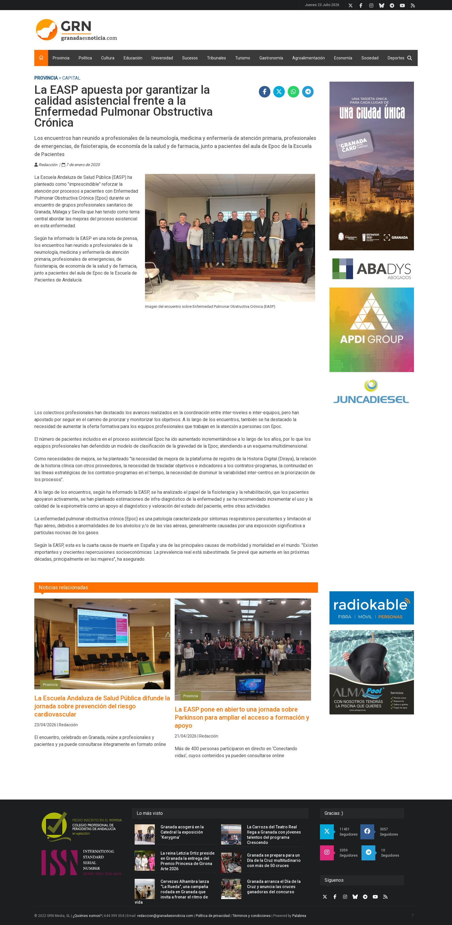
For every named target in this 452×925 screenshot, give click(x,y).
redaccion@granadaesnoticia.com (165, 916)
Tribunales (216, 58)
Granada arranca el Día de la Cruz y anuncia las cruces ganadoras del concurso (274, 886)
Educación (133, 58)
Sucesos (190, 58)
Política (85, 58)
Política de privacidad (213, 916)
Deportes (396, 58)
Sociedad (369, 58)
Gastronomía (271, 58)
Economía (343, 58)
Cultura (107, 58)
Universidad (162, 58)
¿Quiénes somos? (87, 916)
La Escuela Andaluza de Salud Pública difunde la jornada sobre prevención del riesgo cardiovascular (102, 706)
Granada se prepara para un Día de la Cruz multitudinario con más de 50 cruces (274, 860)
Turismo (242, 58)
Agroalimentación (308, 58)
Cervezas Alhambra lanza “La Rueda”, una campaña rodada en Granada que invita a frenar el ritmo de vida (172, 892)
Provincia (61, 58)
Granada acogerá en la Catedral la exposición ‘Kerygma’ (182, 832)
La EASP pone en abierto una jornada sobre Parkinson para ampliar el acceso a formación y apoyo (242, 717)
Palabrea (299, 916)
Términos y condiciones (251, 916)
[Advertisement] (313, 29)
